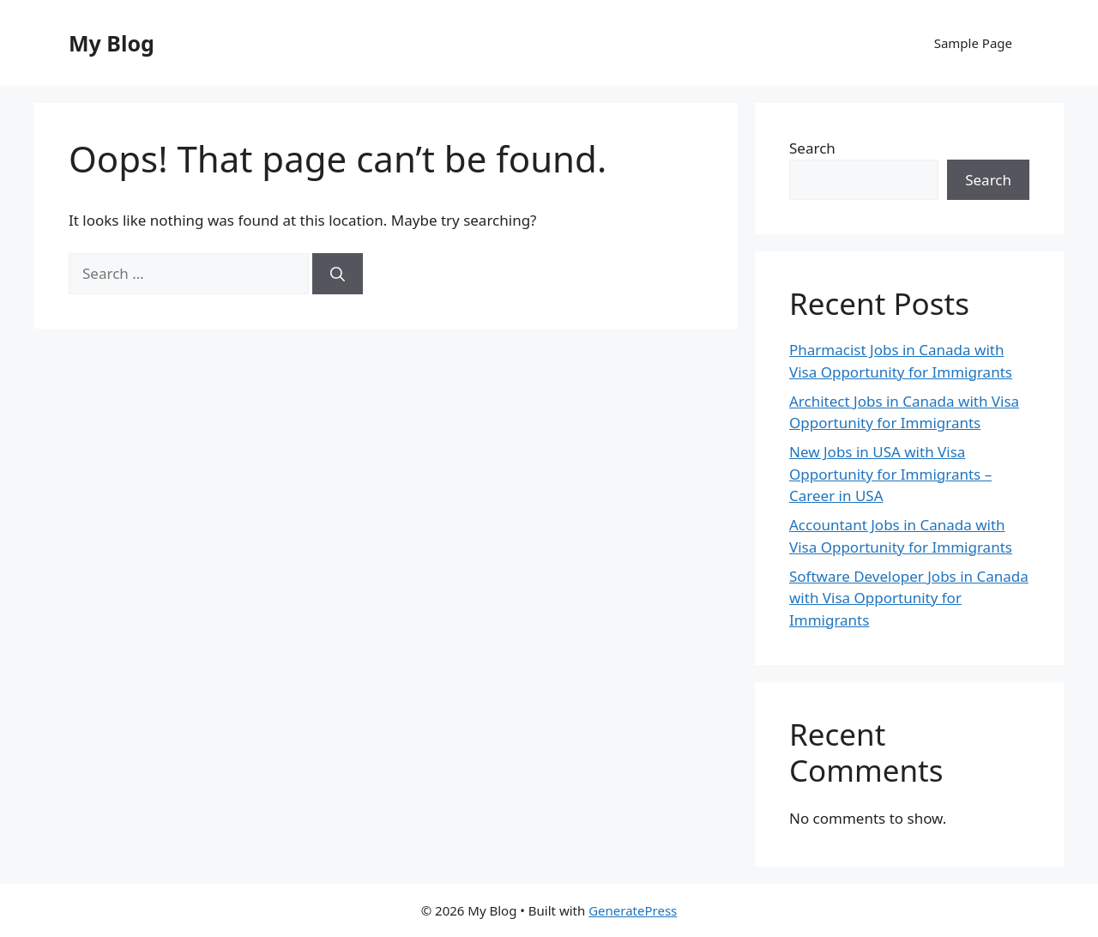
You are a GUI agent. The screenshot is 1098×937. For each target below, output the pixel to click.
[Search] (337, 273)
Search (812, 148)
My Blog (111, 42)
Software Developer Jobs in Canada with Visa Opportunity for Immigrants (909, 598)
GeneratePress (632, 910)
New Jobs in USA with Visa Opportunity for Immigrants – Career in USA (890, 473)
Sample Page (973, 42)
